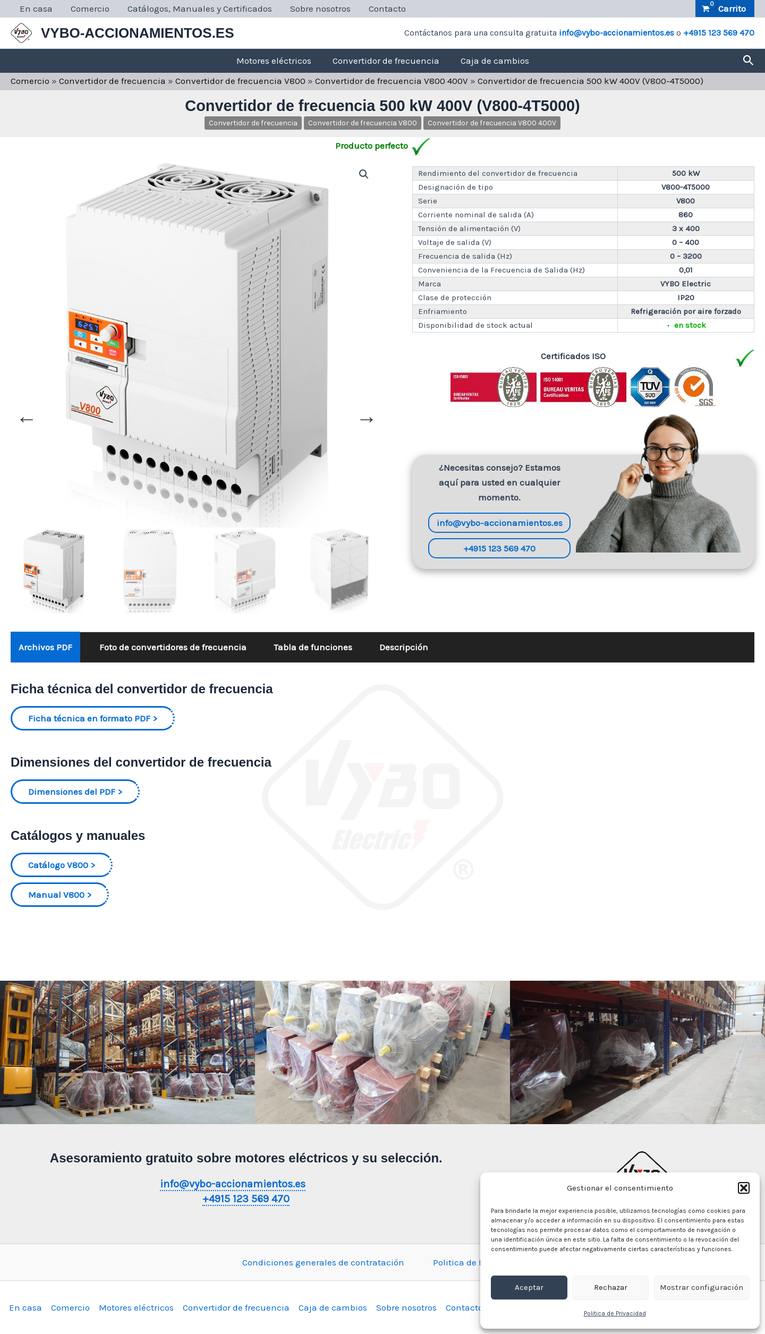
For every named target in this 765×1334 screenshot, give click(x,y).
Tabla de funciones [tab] (313, 647)
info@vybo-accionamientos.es (616, 33)
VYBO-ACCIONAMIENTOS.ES (137, 33)
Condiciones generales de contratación (323, 1262)
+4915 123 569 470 (718, 33)
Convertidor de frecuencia (386, 60)
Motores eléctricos (273, 60)
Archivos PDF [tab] (45, 647)
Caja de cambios (495, 60)
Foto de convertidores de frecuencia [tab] (172, 647)
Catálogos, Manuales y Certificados (200, 8)
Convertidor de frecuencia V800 (240, 80)
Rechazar (610, 1287)
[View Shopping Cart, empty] (724, 8)
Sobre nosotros (320, 8)
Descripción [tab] (403, 647)
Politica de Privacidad (615, 1313)
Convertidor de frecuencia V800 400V (391, 80)
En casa (36, 8)
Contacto (387, 8)
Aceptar (529, 1287)
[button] (743, 1188)
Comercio (90, 8)
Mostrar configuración (701, 1287)
